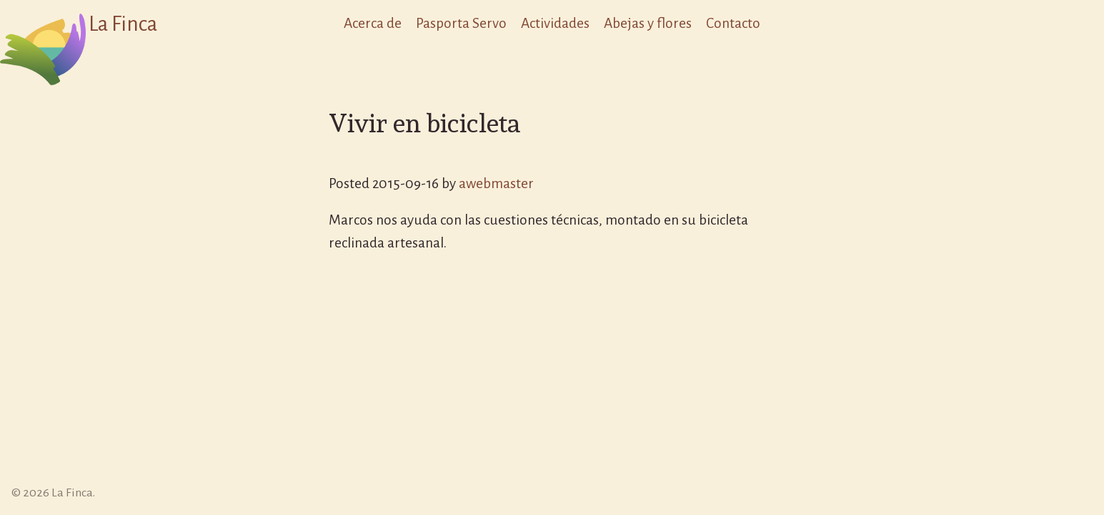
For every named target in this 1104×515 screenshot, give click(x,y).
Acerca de (373, 23)
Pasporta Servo (461, 23)
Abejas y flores (648, 23)
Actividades (555, 23)
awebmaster (496, 183)
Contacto (733, 23)
